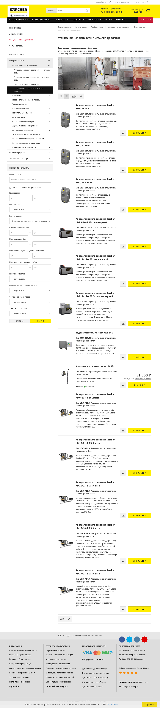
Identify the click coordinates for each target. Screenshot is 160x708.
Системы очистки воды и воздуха (26, 134)
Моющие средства (17, 152)
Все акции (146, 19)
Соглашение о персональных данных (25, 668)
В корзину (139, 385)
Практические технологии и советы (61, 668)
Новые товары (15, 28)
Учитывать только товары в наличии (25, 187)
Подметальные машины (22, 113)
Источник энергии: (17, 274)
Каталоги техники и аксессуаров (59, 654)
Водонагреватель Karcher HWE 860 (94, 332)
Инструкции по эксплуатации (58, 663)
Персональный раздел (55, 650)
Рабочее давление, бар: (19, 227)
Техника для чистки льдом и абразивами (28, 138)
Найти (40, 321)
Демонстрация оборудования (58, 682)
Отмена (20, 321)
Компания (93, 19)
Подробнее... (113, 704)
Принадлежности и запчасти (24, 147)
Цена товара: (14, 193)
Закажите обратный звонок (132, 654)
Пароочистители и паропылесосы (26, 100)
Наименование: (15, 174)
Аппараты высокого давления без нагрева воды (32, 71)
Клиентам (61, 19)
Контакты (121, 19)
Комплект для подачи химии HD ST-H (95, 366)
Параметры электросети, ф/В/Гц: (23, 285)
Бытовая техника (16, 54)
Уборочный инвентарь (18, 158)
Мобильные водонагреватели (26, 84)
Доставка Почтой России (92, 686)
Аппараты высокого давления (24, 65)
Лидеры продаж (16, 34)
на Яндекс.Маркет (134, 668)
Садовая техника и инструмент (24, 125)
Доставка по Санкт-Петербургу (95, 677)
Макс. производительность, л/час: (23, 262)
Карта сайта (14, 686)
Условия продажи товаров (20, 654)
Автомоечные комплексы (22, 130)
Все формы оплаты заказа (93, 659)
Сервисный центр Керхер (56, 686)
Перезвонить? (142, 2)
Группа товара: (15, 216)
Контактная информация (19, 682)
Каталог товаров (17, 19)
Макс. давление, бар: (18, 239)
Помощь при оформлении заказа (23, 650)
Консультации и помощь (56, 659)
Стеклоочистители (19, 104)
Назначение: (14, 204)
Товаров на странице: (18, 308)
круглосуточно (133, 682)
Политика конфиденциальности (22, 672)
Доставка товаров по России (94, 682)
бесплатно (132, 659)
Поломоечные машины (21, 108)
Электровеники (18, 117)
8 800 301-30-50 (113, 11)
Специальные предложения (21, 39)
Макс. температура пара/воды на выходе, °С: (28, 250)
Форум (108, 19)
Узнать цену (139, 133)
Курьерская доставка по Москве (95, 673)
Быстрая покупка (123, 2)
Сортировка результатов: (19, 297)
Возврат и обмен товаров (19, 659)
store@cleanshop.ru (128, 686)
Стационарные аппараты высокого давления (28, 90)
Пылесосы (16, 95)
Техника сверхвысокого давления (26, 143)
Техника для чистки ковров (23, 121)
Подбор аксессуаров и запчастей (60, 677)
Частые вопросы (16, 46)
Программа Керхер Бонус (20, 663)
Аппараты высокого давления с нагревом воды (31, 78)
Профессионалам (16, 60)
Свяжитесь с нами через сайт (132, 650)
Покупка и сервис (41, 19)
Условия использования (19, 677)
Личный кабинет (103, 2)
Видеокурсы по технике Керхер (59, 672)
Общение (77, 19)
